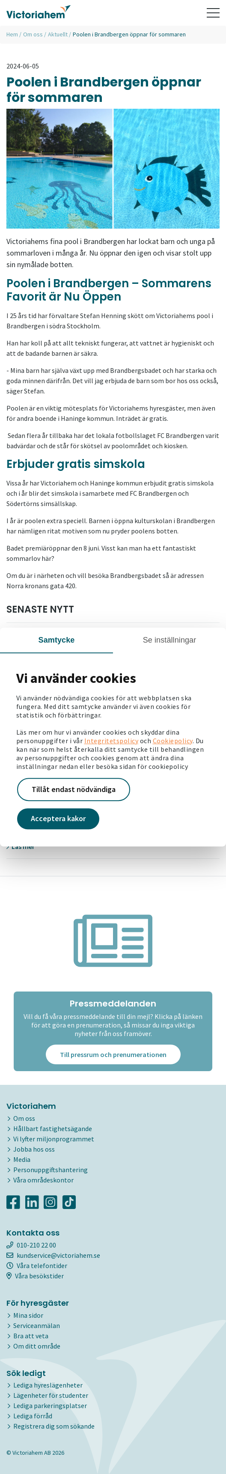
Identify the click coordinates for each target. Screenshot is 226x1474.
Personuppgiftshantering (50, 1169)
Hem (12, 34)
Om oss (33, 34)
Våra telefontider (36, 1265)
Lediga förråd (32, 1415)
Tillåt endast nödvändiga (74, 789)
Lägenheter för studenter (50, 1395)
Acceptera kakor (58, 819)
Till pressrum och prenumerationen (113, 1054)
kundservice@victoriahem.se (53, 1255)
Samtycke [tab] (57, 640)
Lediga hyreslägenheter (48, 1385)
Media (21, 1159)
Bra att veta (30, 1335)
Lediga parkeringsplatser (50, 1405)
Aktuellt (58, 34)
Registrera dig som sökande (54, 1426)
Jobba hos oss (34, 1149)
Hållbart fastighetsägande (52, 1128)
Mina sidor (28, 1315)
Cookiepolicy (173, 740)
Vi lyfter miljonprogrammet (53, 1139)
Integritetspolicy (111, 740)
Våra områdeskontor (43, 1180)
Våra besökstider (35, 1276)
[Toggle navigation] (213, 13)
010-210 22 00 (31, 1245)
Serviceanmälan (36, 1325)
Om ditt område (36, 1346)
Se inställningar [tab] (169, 640)
